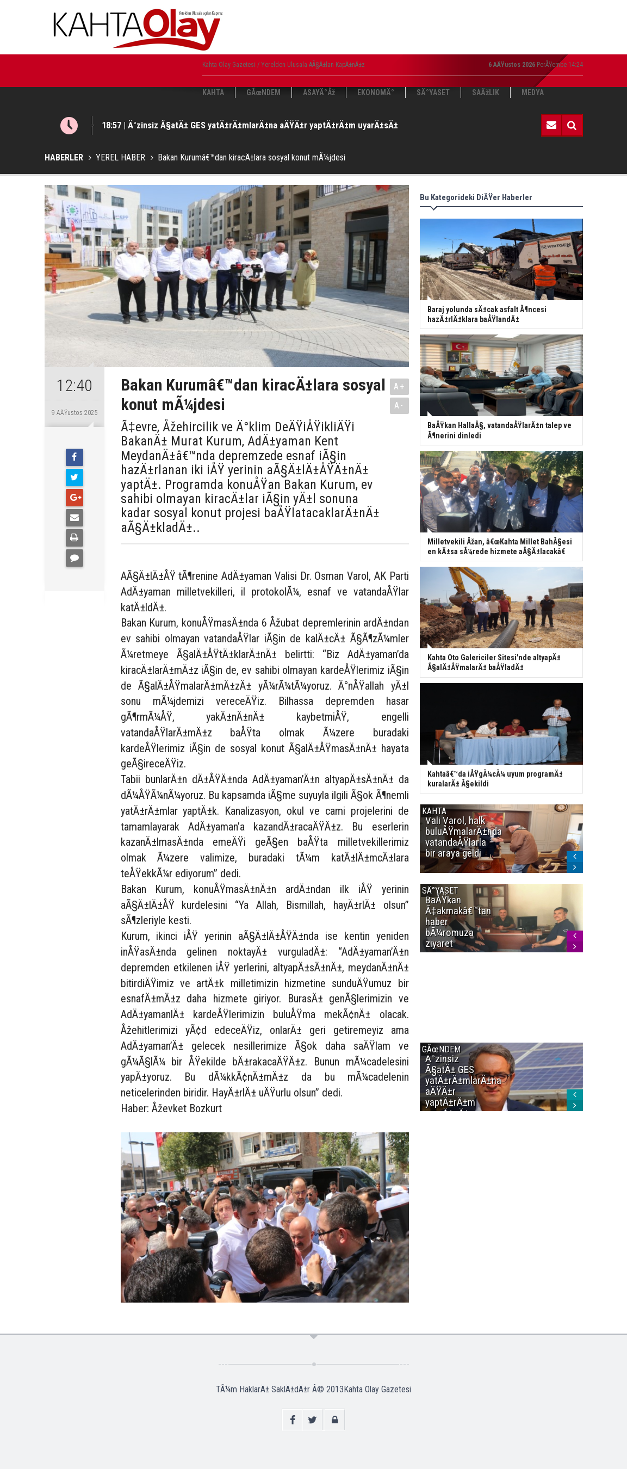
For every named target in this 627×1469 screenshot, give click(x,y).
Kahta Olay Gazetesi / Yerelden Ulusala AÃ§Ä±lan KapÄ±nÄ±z (283, 65)
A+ (399, 386)
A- (399, 405)
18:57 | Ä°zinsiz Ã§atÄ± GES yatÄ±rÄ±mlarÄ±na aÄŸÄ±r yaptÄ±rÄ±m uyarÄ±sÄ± (250, 125)
